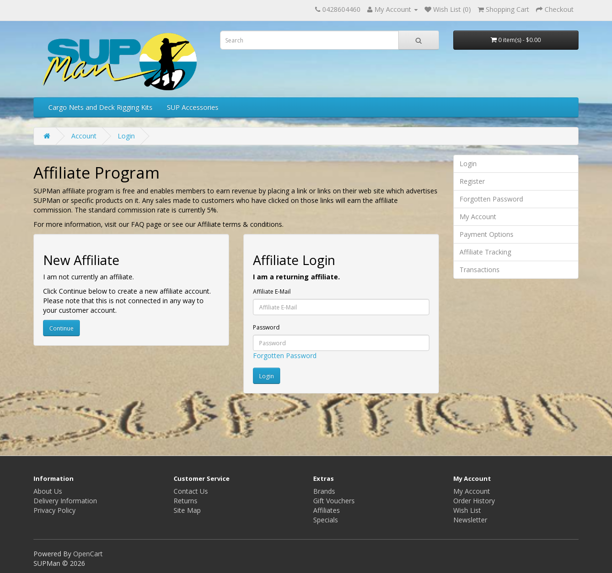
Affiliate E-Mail (272, 291)
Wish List (467, 510)
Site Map (187, 510)
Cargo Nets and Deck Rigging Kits (100, 107)
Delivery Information (65, 500)
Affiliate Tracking (485, 251)
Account (84, 135)
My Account (477, 216)
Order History (474, 500)
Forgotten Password (285, 355)
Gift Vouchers (334, 500)
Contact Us (191, 491)
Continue (61, 328)
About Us (47, 491)
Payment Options (486, 234)
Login (126, 135)
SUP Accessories (193, 107)
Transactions (479, 269)
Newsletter (470, 519)
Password (266, 327)
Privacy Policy (54, 510)
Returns (185, 500)
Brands (324, 491)
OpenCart (88, 553)
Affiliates (326, 510)
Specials (325, 519)
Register (472, 181)
